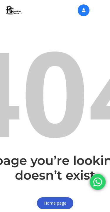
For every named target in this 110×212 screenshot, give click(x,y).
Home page (55, 203)
